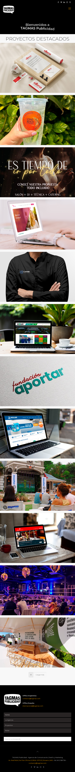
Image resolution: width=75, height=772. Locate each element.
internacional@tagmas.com (33, 706)
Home (7, 715)
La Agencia (9, 720)
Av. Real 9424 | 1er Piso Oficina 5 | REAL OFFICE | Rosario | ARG (31, 760)
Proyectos (9, 725)
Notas (7, 730)
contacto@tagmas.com (31, 698)
